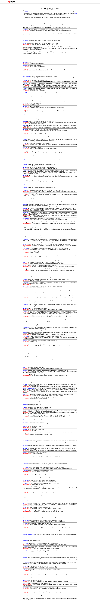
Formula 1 (26, 11)
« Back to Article (26, 5)
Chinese (75, 13)
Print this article (74, 5)
